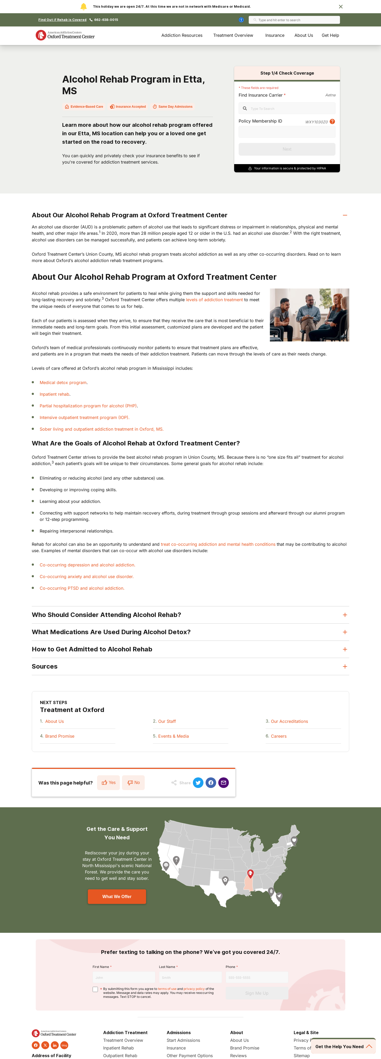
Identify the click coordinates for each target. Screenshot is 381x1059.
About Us (303, 35)
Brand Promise (59, 736)
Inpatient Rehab (118, 1048)
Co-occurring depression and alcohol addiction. (87, 564)
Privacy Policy (308, 1040)
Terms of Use (307, 1048)
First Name (101, 967)
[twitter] (45, 1045)
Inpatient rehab (54, 394)
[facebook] (36, 1045)
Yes (108, 782)
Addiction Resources (181, 35)
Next (287, 149)
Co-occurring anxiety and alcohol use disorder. (87, 576)
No (133, 782)
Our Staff (167, 721)
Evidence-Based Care (83, 106)
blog (64, 1045)
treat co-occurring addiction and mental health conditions (218, 544)
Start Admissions (183, 1040)
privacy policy (194, 989)
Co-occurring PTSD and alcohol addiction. (82, 588)
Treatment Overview (233, 35)
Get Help (330, 35)
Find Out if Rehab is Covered (62, 20)
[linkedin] (55, 1045)
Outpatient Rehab (120, 1055)
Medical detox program (63, 382)
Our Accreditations (289, 721)
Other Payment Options (190, 1055)
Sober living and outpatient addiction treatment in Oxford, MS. (102, 429)
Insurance (274, 35)
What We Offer (116, 896)
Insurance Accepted (128, 106)
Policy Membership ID (260, 121)
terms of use (167, 989)
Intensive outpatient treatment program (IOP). (85, 417)
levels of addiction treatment (214, 299)
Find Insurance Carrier (261, 95)
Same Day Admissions (172, 106)
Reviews (238, 1055)
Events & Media (173, 736)
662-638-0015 (106, 20)
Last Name (167, 967)
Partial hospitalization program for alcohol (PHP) (88, 405)
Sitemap (302, 1055)
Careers (279, 736)
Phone (230, 967)
